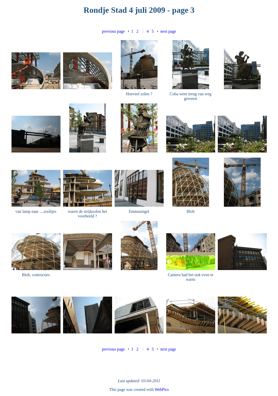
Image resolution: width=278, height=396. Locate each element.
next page (168, 31)
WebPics (162, 389)
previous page (113, 31)
